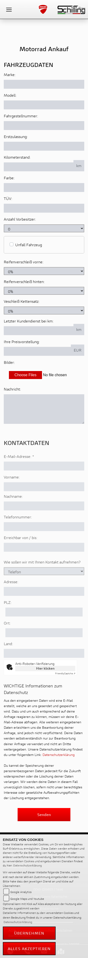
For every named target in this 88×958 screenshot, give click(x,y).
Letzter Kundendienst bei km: (29, 320)
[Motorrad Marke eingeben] (44, 84)
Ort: (7, 635)
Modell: (10, 95)
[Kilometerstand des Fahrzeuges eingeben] (39, 166)
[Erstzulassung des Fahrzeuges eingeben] (44, 146)
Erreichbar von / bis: (20, 550)
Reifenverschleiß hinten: (24, 281)
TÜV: (8, 198)
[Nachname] (44, 518)
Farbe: (9, 177)
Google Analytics (20, 892)
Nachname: (13, 508)
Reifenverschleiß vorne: (23, 261)
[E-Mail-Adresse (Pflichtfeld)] (44, 478)
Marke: (9, 74)
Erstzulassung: (16, 136)
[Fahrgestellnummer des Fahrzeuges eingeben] (44, 125)
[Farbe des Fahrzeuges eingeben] (44, 187)
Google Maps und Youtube (27, 899)
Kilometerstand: (17, 157)
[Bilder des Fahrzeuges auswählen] (44, 375)
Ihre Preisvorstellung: (22, 341)
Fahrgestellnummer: (21, 115)
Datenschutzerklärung (58, 754)
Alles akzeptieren (29, 948)
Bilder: (9, 362)
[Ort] (44, 645)
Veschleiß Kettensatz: (21, 301)
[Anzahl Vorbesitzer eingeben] (44, 228)
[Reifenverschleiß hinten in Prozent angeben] (44, 291)
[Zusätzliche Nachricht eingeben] (44, 409)
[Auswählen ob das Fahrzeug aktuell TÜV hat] (44, 208)
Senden (44, 814)
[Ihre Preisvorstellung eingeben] (37, 351)
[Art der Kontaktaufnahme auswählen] (44, 584)
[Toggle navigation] (9, 9)
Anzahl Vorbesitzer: (20, 219)
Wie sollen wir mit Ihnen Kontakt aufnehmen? (42, 574)
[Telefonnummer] (44, 539)
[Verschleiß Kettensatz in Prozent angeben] (44, 310)
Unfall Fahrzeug (28, 244)
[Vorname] (44, 499)
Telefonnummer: (18, 529)
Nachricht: (12, 389)
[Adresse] (44, 603)
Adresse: (11, 594)
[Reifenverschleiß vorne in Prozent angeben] (44, 271)
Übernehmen (29, 933)
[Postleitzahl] (44, 624)
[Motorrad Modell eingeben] (44, 104)
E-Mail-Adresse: (19, 468)
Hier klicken (45, 668)
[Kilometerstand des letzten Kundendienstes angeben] (39, 330)
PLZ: (7, 614)
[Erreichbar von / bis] (44, 559)
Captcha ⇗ (65, 673)
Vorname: (12, 489)
